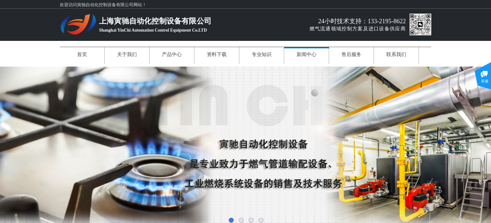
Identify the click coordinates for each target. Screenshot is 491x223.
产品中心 (172, 54)
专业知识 (262, 54)
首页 (82, 54)
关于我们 (127, 54)
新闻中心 (306, 54)
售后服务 (351, 54)
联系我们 (396, 54)
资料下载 (217, 54)
